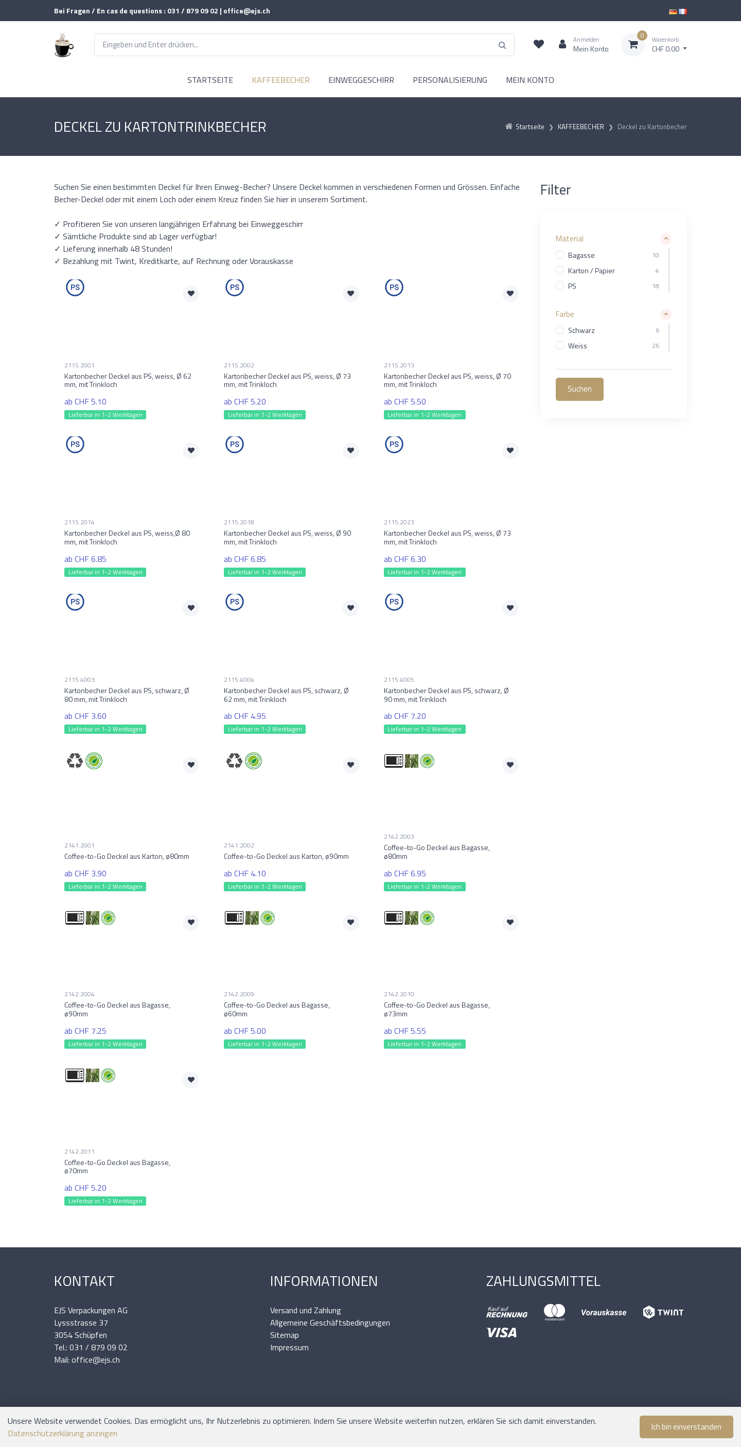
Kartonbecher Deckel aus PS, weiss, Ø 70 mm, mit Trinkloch (447, 380)
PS (572, 285)
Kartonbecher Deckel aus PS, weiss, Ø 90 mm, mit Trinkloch (287, 537)
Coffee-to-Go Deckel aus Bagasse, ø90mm (117, 1009)
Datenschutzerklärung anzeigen (62, 1433)
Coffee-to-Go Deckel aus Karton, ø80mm (126, 856)
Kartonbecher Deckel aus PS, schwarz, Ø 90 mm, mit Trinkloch (446, 694)
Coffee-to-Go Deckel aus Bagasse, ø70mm (117, 1166)
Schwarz (581, 330)
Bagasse (581, 255)
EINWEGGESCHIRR (361, 80)
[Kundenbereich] (580, 45)
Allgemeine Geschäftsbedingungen (330, 1322)
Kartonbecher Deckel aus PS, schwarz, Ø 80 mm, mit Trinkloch (126, 694)
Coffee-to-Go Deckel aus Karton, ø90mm (286, 856)
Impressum (289, 1347)
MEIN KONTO (530, 80)
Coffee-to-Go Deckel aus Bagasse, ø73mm (437, 1009)
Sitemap (284, 1335)
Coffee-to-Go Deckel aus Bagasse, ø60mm (277, 1009)
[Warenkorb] (654, 45)
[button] (614, 239)
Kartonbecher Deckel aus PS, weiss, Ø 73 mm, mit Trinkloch (287, 380)
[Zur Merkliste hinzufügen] (191, 294)
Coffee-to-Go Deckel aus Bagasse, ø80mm (437, 851)
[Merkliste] (539, 45)
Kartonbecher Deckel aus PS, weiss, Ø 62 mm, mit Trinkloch (127, 380)
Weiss (577, 346)
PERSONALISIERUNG (450, 80)
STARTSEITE (210, 80)
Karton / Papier (591, 270)
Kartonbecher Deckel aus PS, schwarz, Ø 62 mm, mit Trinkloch (286, 694)
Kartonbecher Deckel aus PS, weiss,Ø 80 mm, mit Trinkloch (127, 537)
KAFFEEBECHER (281, 80)
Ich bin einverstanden (686, 1427)
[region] (614, 271)
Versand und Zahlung (305, 1310)
